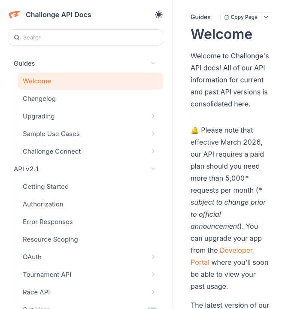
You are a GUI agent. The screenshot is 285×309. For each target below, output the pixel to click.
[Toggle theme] (159, 14)
